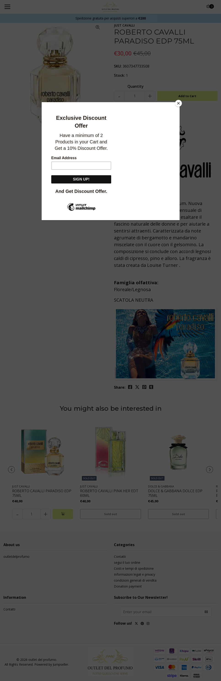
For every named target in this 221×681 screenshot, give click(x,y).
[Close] (178, 103)
